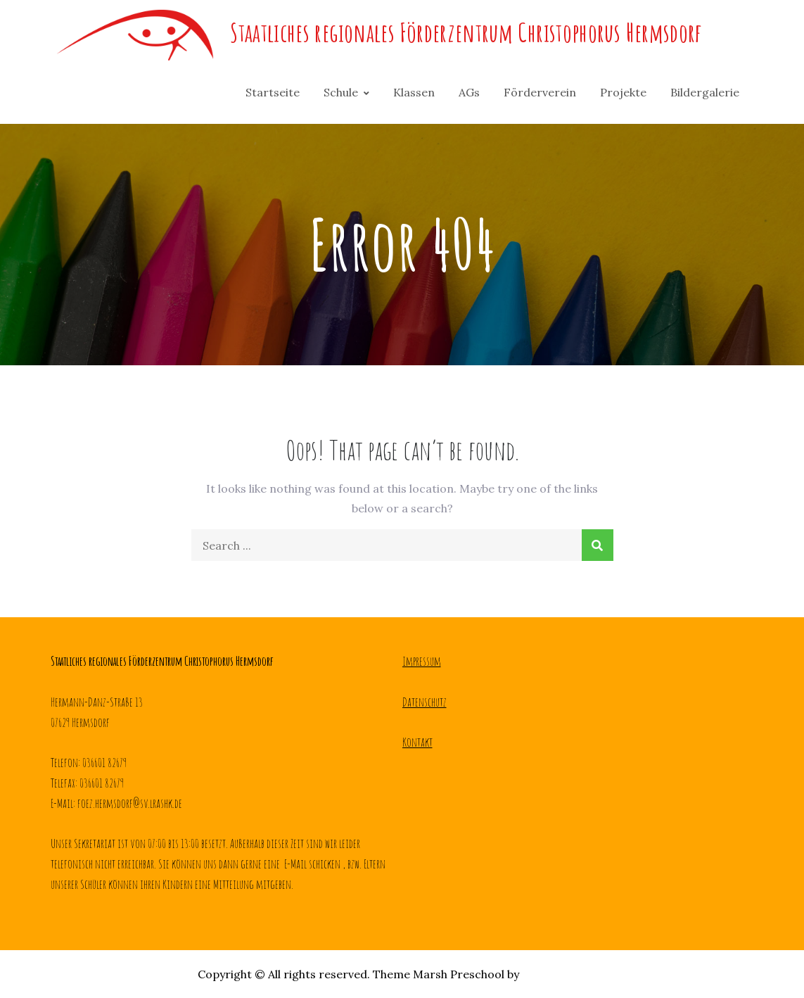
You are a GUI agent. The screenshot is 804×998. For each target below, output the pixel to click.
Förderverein (540, 92)
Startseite (272, 92)
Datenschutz (424, 701)
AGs (469, 92)
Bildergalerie (704, 92)
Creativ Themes (564, 974)
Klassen (414, 92)
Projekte (623, 92)
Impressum (421, 661)
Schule (341, 92)
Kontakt (417, 742)
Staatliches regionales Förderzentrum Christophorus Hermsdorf (466, 32)
